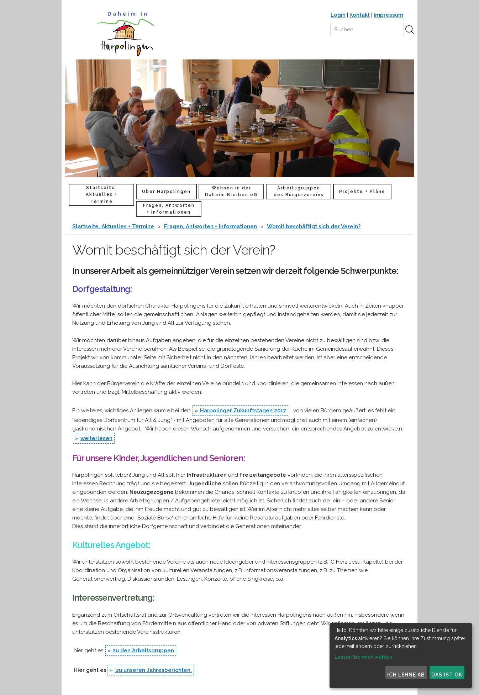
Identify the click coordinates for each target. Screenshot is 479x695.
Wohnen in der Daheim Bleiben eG (231, 191)
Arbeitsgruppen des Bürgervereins (299, 191)
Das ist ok (446, 675)
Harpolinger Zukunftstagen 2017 (243, 410)
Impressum (388, 15)
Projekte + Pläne (362, 191)
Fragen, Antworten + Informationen (169, 209)
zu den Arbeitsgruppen (143, 650)
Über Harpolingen (166, 191)
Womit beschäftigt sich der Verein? (313, 226)
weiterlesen (96, 438)
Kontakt (359, 15)
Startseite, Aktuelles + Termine (101, 194)
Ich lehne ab (406, 675)
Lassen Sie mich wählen (363, 657)
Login (338, 15)
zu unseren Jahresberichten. (153, 670)
